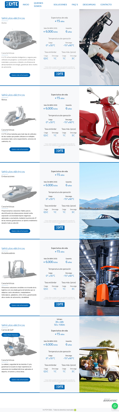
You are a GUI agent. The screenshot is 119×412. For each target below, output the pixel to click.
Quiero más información (20, 75)
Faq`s (75, 4)
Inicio (26, 4)
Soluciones (60, 4)
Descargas (89, 4)
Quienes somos (38, 4)
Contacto (106, 4)
